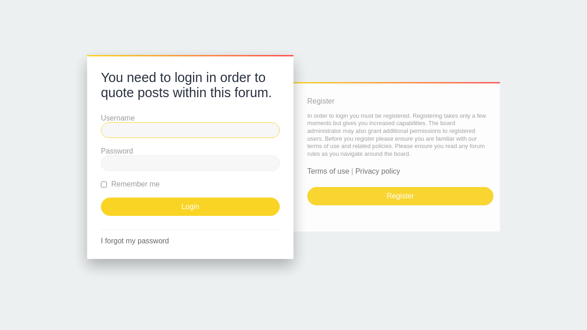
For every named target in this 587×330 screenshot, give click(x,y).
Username (118, 118)
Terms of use (328, 171)
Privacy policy (377, 171)
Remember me (130, 184)
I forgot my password (135, 241)
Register (400, 196)
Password (117, 151)
